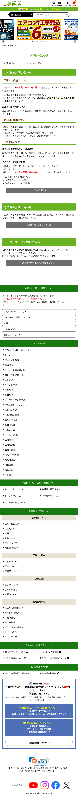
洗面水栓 (9, 395)
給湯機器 (9, 365)
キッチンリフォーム (14, 489)
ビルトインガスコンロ (15, 370)
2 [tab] (35, 42)
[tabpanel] (39, 29)
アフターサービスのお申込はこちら (38, 263)
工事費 (8, 475)
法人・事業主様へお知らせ (17, 673)
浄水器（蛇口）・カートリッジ (19, 350)
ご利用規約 (10, 617)
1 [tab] (33, 42)
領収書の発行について (15, 180)
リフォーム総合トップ (15, 502)
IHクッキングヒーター (15, 375)
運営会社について (12, 335)
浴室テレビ (10, 430)
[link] (39, 761)
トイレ (8, 355)
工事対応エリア (12, 561)
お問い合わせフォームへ (38, 225)
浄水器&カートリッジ (15, 405)
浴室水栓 (9, 390)
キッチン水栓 (11, 385)
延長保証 (9, 470)
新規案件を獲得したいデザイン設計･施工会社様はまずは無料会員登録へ (39, 727)
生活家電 (9, 440)
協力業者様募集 (50, 673)
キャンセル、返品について (16, 317)
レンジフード (11, 380)
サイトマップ (11, 637)
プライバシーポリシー (15, 627)
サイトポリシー (12, 632)
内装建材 (9, 465)
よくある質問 (38, 190)
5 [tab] (43, 42)
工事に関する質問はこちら (17, 177)
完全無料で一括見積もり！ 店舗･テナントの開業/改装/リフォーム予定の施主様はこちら (38, 711)
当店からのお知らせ (14, 608)
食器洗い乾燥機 (12, 360)
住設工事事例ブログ (15, 658)
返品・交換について (14, 538)
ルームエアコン (12, 435)
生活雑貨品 (10, 445)
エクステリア (11, 410)
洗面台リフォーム (50, 496)
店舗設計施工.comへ (38, 743)
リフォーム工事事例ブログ (55, 658)
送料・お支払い (12, 524)
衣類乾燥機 (10, 450)
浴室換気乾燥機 (12, 415)
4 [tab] (41, 42)
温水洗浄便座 (11, 420)
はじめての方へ (12, 585)
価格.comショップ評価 (16, 652)
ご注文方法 (10, 529)
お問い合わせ (11, 594)
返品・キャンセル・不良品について (21, 183)
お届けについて (11, 323)
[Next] (75, 41)
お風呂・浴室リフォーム (53, 489)
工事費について (12, 571)
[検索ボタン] (67, 14)
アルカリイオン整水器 (15, 400)
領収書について (12, 548)
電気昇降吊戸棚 (12, 455)
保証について (11, 543)
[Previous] (3, 41)
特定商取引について (14, 622)
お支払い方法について (14, 311)
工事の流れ (10, 566)
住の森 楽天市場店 (51, 652)
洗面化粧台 (10, 425)
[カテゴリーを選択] (20, 14)
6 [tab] (46, 42)
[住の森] (14, 3)
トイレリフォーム (13, 496)
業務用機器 (10, 460)
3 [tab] (38, 42)
